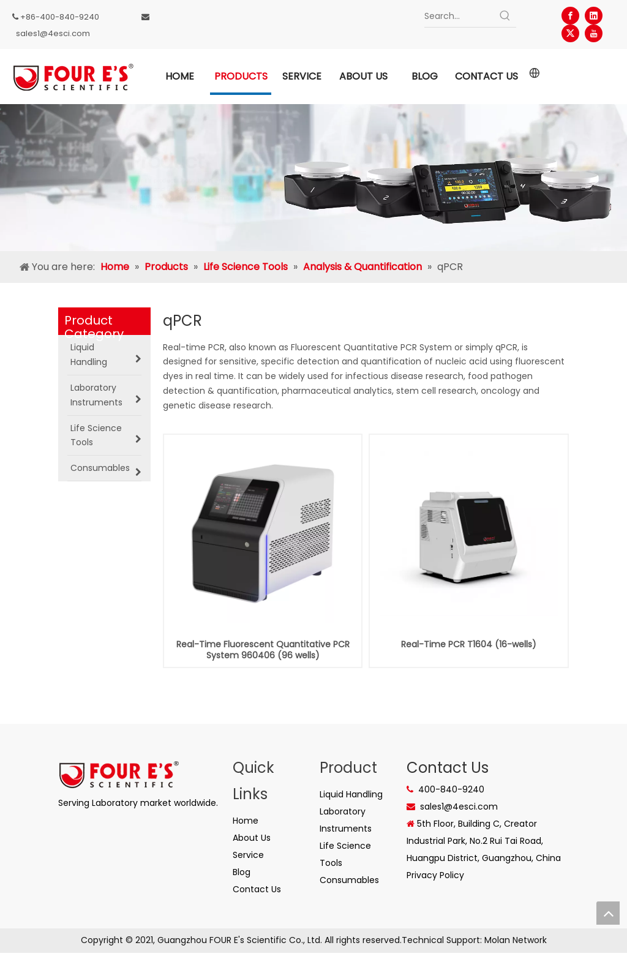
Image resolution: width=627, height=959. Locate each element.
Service (248, 855)
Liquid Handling (351, 794)
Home (245, 820)
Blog (241, 872)
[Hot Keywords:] (505, 16)
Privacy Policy (435, 875)
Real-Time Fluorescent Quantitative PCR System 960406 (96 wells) (263, 650)
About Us (252, 838)
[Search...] (459, 16)
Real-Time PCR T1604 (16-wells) (468, 644)
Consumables (349, 880)
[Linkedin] (594, 15)
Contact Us (257, 889)
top (608, 913)
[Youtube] (594, 33)
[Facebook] (570, 15)
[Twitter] (570, 33)
